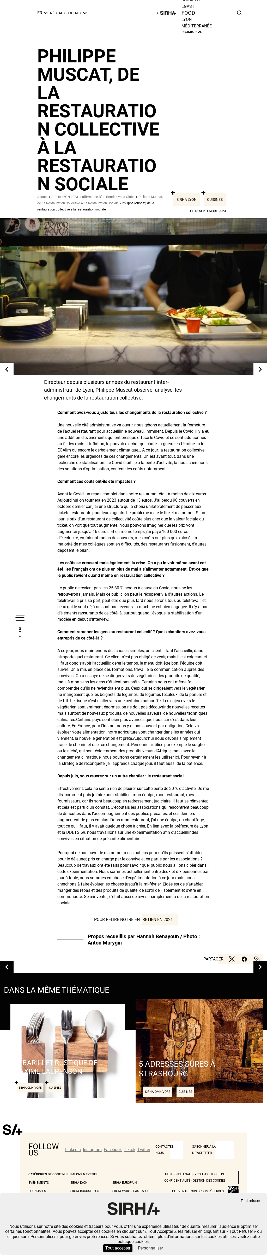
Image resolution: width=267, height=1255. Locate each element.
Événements (38, 1182)
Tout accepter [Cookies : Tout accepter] (117, 1248)
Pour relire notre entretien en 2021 (133, 919)
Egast (188, 6)
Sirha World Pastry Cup (131, 1191)
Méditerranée (196, 26)
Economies (37, 1191)
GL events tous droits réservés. (198, 1191)
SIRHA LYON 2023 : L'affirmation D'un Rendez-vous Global (93, 197)
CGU (200, 1174)
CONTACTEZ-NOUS (164, 1150)
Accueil (42, 197)
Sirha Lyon (187, 199)
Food (188, 13)
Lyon (186, 19)
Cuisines (215, 199)
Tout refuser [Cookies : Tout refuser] (250, 1201)
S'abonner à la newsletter (204, 1150)
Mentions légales (179, 1174)
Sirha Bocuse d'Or (84, 1191)
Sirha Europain (124, 1182)
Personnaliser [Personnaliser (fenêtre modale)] (150, 1248)
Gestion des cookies (209, 1180)
